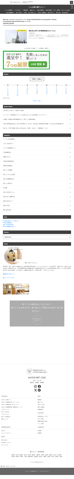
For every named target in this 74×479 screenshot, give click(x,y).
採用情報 (39, 433)
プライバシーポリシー (6, 433)
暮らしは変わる (19, 12)
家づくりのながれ (5, 411)
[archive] (37, 237)
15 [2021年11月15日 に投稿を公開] (7, 91)
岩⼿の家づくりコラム (6, 442)
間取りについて (4, 419)
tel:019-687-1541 (37, 377)
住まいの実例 (40, 418)
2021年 (7, 466)
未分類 (25, 12)
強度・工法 (40, 402)
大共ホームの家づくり (6, 399)
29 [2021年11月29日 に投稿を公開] (7, 95)
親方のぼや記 (4, 440)
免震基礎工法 (40, 409)
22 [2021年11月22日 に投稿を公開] (7, 93)
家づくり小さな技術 (66, 10)
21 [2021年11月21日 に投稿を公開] (66, 91)
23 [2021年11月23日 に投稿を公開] (17, 93)
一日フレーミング (5, 409)
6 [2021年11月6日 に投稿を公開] (56, 87)
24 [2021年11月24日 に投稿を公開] (27, 93)
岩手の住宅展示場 (8, 224)
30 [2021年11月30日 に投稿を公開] (17, 95)
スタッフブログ (4, 444)
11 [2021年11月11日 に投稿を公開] (37, 89)
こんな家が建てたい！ (37, 7)
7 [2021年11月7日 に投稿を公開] (66, 87)
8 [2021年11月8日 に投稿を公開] (7, 89)
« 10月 (34, 101)
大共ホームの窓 (41, 404)
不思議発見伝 (25, 10)
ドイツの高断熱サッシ (9, 148)
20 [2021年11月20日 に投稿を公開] (56, 91)
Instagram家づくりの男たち (11, 220)
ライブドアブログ (9, 277)
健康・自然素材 (41, 407)
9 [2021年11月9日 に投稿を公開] (17, 89)
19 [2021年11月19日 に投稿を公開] (46, 91)
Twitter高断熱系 (7, 222)
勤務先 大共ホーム (9, 274)
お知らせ (3, 430)
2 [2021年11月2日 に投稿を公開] (17, 87)
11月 (11, 466)
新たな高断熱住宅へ (10, 12)
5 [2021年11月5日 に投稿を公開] (46, 87)
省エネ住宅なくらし (32, 12)
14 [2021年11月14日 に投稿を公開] (66, 89)
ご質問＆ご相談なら (37, 79)
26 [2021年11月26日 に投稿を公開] (46, 93)
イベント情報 (40, 423)
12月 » (39, 101)
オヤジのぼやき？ (17, 10)
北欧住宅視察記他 (40, 10)
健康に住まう (32, 10)
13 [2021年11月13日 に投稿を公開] (56, 89)
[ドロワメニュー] (71, 2)
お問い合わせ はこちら (37, 319)
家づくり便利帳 (57, 10)
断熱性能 (39, 399)
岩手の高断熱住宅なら (9, 226)
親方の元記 (58, 12)
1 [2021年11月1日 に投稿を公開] (7, 87)
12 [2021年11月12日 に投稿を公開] (46, 89)
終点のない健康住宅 (42, 12)
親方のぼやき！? (51, 12)
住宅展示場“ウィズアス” (43, 416)
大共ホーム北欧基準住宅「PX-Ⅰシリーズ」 (10, 402)
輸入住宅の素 (65, 12)
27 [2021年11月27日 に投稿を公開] (56, 93)
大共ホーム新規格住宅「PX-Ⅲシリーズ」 (10, 404)
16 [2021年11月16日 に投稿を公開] (17, 91)
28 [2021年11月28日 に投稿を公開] (66, 93)
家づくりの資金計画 (5, 416)
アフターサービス (5, 414)
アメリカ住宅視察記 (8, 10)
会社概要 (39, 430)
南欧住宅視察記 (49, 10)
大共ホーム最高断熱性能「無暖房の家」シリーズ (12, 407)
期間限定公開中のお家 (42, 421)
